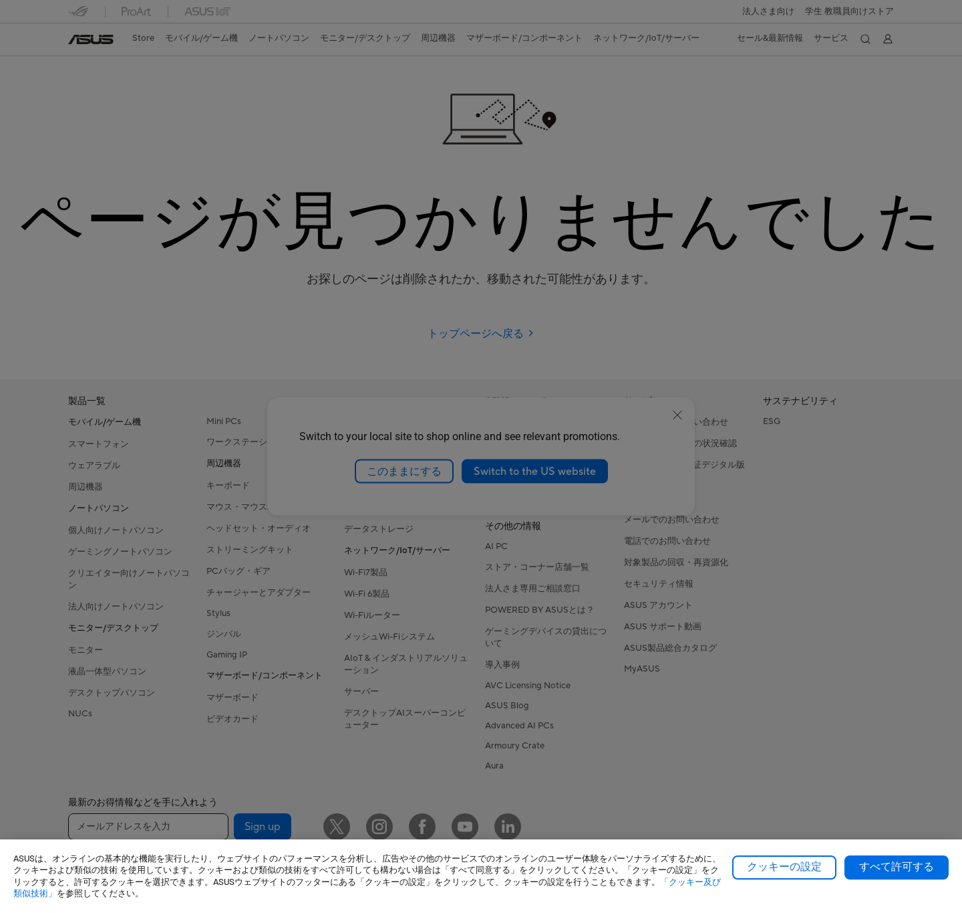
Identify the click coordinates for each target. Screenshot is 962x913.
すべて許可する (896, 867)
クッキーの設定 (784, 867)
